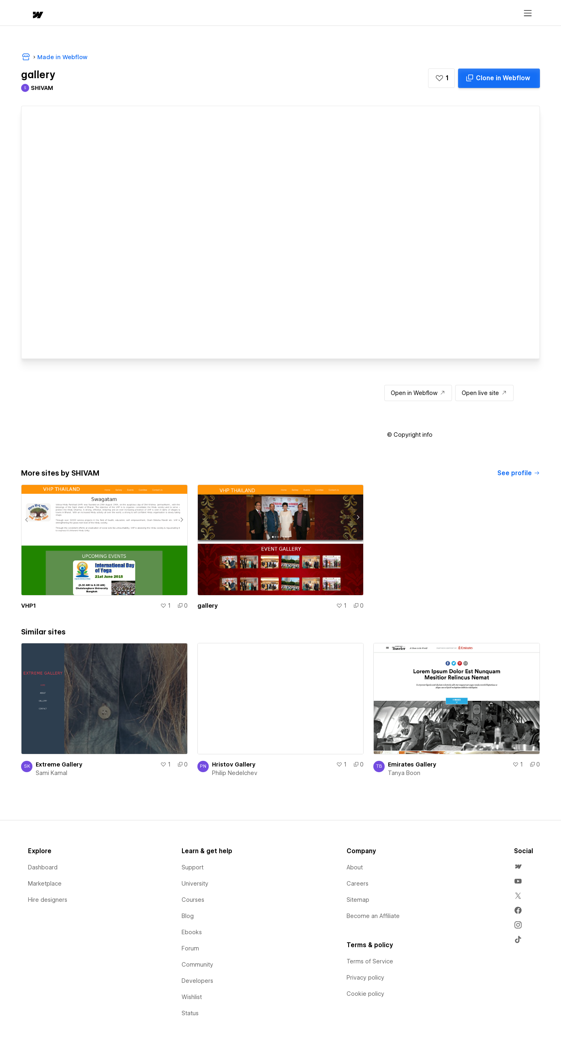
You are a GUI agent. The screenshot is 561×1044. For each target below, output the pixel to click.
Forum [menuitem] (190, 948)
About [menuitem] (355, 867)
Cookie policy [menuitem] (365, 994)
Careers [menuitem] (357, 883)
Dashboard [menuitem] (43, 867)
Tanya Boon (404, 773)
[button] (60, 13)
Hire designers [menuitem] (47, 900)
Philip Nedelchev (234, 773)
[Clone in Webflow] (499, 78)
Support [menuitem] (192, 867)
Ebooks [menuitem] (192, 932)
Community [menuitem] (197, 964)
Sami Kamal (51, 773)
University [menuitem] (195, 883)
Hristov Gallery (233, 764)
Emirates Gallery (412, 764)
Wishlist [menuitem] (192, 997)
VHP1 (28, 605)
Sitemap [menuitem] (358, 900)
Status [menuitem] (190, 1013)
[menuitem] (518, 867)
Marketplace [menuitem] (45, 883)
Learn (143, 13)
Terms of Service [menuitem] (370, 961)
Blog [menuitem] (188, 916)
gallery (207, 605)
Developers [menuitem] (197, 981)
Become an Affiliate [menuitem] (373, 916)
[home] (30, 13)
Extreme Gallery (59, 764)
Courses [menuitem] (193, 900)
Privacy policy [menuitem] (365, 977)
